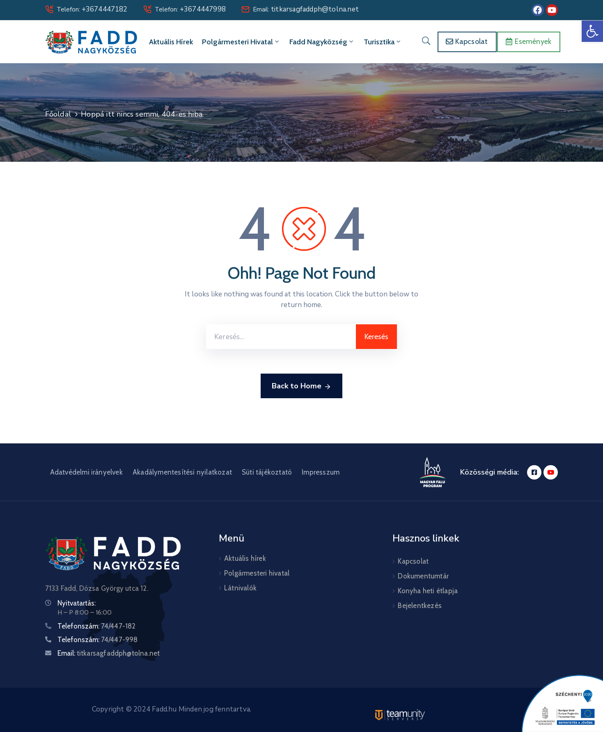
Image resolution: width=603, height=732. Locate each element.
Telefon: (92, 9)
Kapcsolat (413, 561)
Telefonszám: (96, 626)
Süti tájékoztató (267, 472)
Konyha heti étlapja (428, 591)
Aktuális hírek (171, 41)
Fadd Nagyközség (322, 41)
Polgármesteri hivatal (241, 41)
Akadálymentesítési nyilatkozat (182, 472)
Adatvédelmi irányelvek (86, 472)
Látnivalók (240, 588)
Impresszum (320, 472)
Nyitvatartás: (76, 603)
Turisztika (383, 41)
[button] (592, 31)
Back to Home (301, 386)
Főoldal (58, 114)
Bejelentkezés (420, 605)
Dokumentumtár (423, 576)
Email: (306, 9)
